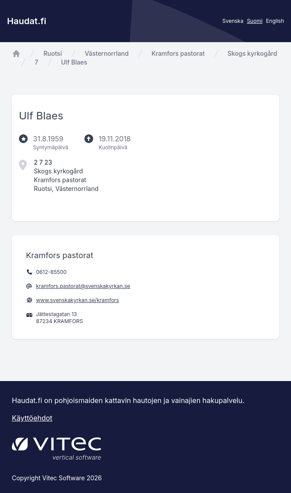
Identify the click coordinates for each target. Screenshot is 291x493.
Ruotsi (53, 53)
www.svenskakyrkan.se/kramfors (77, 300)
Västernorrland (107, 53)
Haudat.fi (26, 21)
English (275, 21)
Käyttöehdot (32, 418)
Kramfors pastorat (178, 53)
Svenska (233, 21)
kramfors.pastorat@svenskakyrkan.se (83, 286)
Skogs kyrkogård (252, 53)
